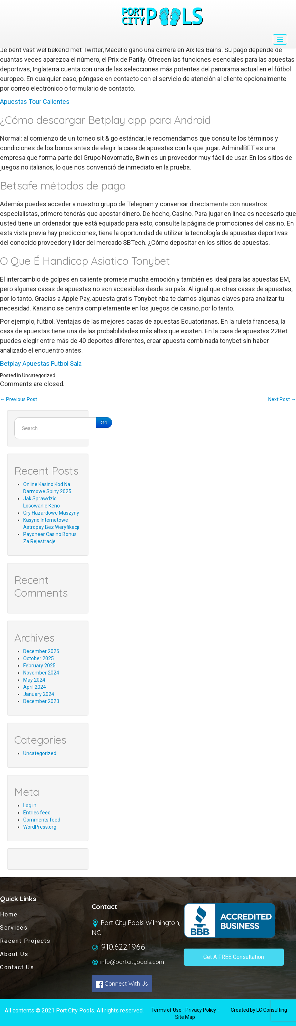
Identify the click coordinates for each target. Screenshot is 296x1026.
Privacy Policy (200, 1010)
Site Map (185, 1017)
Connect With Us (122, 984)
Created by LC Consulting (259, 1010)
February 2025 (39, 665)
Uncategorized (39, 753)
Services (14, 927)
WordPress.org (39, 827)
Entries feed (37, 812)
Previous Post (18, 399)
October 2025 (38, 658)
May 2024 (34, 680)
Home (9, 914)
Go (104, 422)
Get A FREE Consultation (233, 957)
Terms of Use (166, 1010)
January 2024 (38, 694)
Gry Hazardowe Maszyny (51, 513)
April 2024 (34, 687)
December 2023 (41, 701)
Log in (29, 805)
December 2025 (41, 651)
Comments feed (41, 820)
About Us (14, 954)
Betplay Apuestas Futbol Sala (41, 363)
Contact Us (17, 967)
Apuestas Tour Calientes (35, 101)
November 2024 (41, 673)
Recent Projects (25, 940)
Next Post (282, 399)
